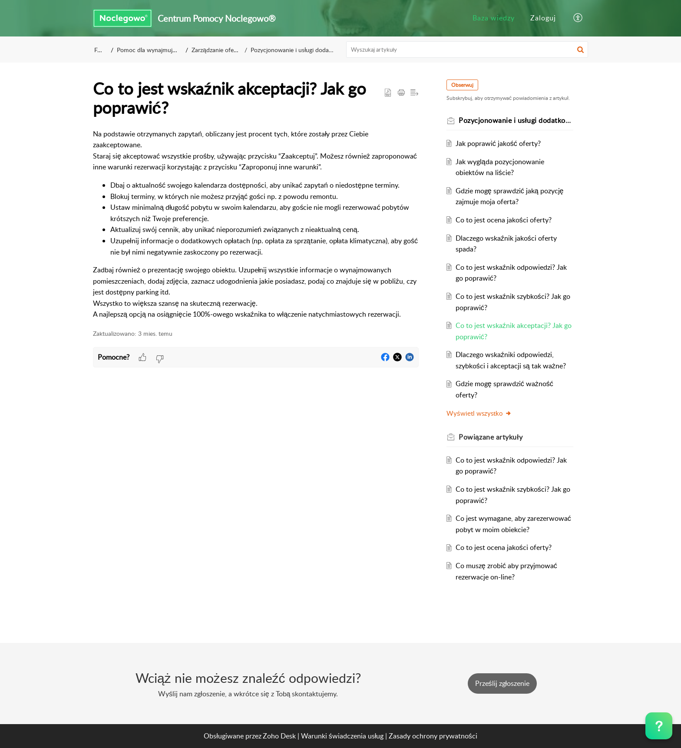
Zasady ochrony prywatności (433, 736)
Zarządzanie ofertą (218, 50)
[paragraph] (256, 225)
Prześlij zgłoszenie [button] (502, 683)
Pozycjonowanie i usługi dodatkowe (296, 50)
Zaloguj (543, 18)
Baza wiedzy (494, 18)
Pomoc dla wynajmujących (152, 50)
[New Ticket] (502, 683)
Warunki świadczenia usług (342, 736)
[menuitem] (493, 18)
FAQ (100, 50)
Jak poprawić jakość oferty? (498, 143)
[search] (467, 49)
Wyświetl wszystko (479, 413)
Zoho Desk (279, 736)
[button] (578, 18)
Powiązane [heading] (490, 437)
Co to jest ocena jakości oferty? (504, 220)
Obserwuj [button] (462, 85)
